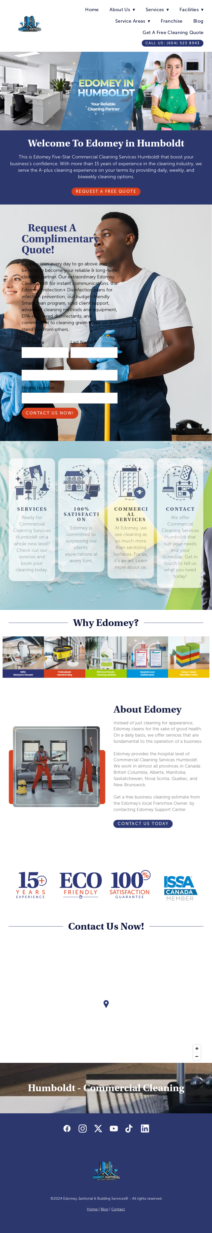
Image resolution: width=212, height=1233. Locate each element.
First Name (33, 342)
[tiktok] (129, 1129)
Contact (118, 1209)
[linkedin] (145, 1129)
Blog (198, 21)
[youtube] (113, 1129)
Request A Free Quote (106, 191)
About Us (122, 9)
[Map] (106, 1008)
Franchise (171, 21)
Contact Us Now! (50, 413)
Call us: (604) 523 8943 (172, 43)
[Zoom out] (197, 1056)
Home (92, 9)
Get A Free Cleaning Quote (173, 32)
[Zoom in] (197, 1048)
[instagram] (82, 1129)
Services (157, 9)
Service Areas (132, 21)
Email (27, 365)
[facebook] (67, 1129)
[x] (98, 1129)
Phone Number (38, 388)
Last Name (81, 342)
